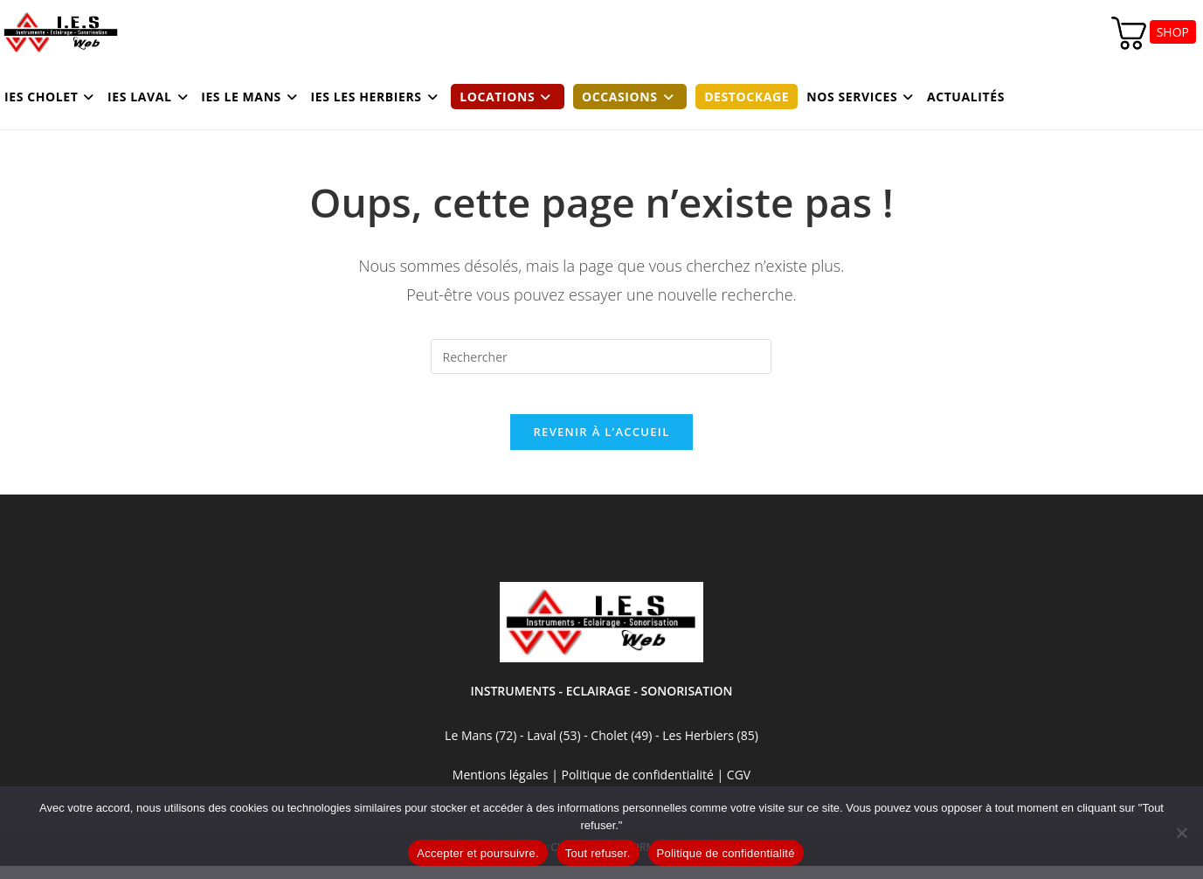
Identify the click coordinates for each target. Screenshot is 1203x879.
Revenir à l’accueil (601, 445)
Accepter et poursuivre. (477, 853)
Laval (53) (552, 748)
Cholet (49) (623, 748)
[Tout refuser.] (1181, 832)
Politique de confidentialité (726, 853)
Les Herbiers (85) (710, 748)
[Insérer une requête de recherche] (601, 356)
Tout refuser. (598, 853)
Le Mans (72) (480, 748)
